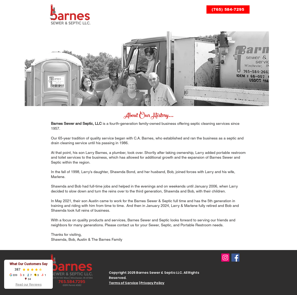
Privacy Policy (152, 283)
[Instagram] (225, 258)
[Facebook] (235, 258)
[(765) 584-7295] (228, 9)
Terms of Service (123, 283)
